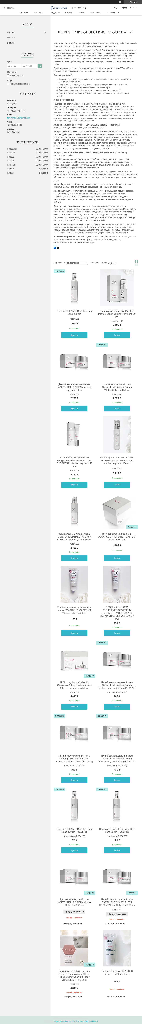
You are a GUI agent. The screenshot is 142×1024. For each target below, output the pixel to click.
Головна (24, 13)
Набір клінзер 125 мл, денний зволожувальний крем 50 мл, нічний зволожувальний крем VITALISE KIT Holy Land (74, 975)
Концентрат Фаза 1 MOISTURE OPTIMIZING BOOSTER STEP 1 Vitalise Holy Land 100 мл (117, 460)
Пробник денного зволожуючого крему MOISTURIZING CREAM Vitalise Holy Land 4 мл (74, 610)
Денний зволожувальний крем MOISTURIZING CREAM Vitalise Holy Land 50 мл (74, 387)
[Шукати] (4, 8)
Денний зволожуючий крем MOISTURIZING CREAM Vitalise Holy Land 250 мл (74, 902)
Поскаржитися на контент (64, 1021)
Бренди (52, 13)
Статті (82, 13)
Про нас (38, 13)
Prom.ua (84, 1019)
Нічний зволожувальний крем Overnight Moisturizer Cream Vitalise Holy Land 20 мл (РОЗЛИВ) (116, 759)
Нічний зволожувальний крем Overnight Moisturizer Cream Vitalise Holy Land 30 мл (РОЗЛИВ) (116, 685)
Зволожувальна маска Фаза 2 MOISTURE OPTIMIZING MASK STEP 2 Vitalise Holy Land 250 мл (74, 537)
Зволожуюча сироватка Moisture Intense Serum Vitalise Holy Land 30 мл (117, 314)
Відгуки (10, 43)
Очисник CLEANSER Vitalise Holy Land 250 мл (74, 312)
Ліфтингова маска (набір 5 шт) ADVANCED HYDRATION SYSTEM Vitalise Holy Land (116, 537)
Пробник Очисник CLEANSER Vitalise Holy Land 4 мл (117, 972)
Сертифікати (113, 13)
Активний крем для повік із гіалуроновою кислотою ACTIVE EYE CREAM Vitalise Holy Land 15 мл (74, 462)
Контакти (95, 13)
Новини (68, 13)
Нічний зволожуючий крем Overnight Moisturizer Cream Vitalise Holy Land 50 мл (117, 387)
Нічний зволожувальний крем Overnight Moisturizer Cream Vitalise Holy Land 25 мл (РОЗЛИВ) (74, 759)
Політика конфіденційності (87, 1021)
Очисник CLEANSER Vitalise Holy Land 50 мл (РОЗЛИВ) (117, 830)
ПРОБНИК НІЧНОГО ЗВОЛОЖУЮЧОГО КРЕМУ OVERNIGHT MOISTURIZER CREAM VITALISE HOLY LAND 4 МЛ (117, 613)
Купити (74, 335)
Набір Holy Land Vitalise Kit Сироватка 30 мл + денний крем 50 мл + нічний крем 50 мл (74, 685)
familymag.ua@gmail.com (18, 118)
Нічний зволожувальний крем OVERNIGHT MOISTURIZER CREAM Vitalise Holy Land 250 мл (117, 902)
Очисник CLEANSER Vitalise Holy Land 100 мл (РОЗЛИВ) (74, 830)
